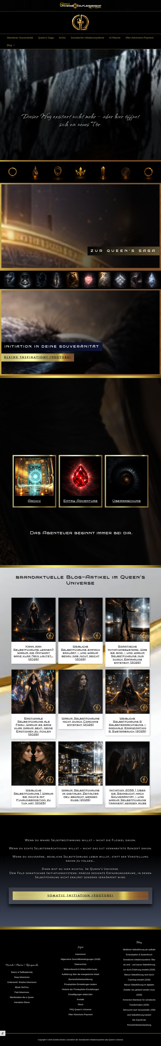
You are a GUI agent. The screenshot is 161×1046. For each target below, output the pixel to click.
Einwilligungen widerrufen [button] (80, 994)
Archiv (62, 37)
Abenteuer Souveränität (20, 37)
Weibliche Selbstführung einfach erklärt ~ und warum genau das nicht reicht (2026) (80, 653)
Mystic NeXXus (22, 987)
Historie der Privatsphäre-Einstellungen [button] (80, 989)
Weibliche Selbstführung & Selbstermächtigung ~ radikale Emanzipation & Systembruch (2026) (127, 725)
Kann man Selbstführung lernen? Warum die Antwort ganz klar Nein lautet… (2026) (33, 653)
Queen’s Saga (46, 37)
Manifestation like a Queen (22, 997)
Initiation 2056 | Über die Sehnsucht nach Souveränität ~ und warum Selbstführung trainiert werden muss (127, 797)
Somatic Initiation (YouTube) (80, 895)
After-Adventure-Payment (139, 37)
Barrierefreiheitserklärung (81, 979)
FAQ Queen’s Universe (80, 1009)
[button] (13, 45)
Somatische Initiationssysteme (87, 37)
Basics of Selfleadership (22, 972)
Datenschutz (81, 964)
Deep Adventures (22, 977)
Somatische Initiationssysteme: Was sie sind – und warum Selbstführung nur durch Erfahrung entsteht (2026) (127, 654)
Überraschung (126, 501)
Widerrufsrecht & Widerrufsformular (80, 969)
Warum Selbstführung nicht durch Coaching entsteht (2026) (80, 721)
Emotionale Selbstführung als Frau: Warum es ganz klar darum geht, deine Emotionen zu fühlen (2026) (33, 726)
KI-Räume (114, 37)
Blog (11, 45)
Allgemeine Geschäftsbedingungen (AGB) (80, 959)
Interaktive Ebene (22, 1002)
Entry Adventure (80, 501)
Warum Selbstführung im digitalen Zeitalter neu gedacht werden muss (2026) (80, 795)
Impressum (80, 954)
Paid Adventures (21, 992)
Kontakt (80, 999)
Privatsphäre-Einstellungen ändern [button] (80, 984)
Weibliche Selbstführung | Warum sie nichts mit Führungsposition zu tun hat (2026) (33, 797)
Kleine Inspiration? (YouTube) (37, 357)
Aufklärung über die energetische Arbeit (80, 974)
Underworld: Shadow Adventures (21, 982)
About (80, 1004)
